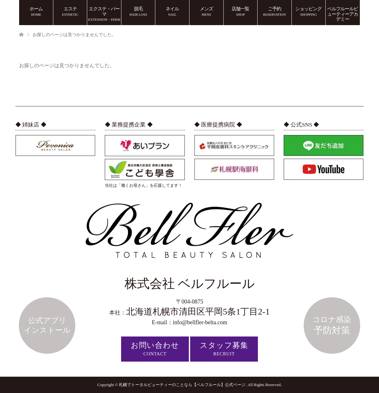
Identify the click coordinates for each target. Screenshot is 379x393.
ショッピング (308, 11)
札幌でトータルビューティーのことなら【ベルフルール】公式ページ (182, 384)
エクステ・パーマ (104, 13)
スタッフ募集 (224, 348)
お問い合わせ (155, 348)
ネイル (172, 11)
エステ (70, 11)
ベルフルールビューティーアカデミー (342, 14)
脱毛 (138, 11)
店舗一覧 (240, 11)
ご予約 (274, 11)
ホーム (36, 11)
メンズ (206, 11)
